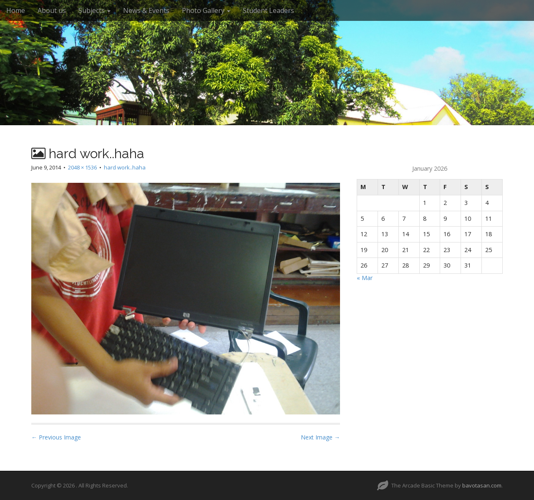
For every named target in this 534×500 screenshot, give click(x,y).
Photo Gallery (206, 10)
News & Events (146, 10)
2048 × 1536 (82, 167)
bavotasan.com (481, 485)
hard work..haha (125, 167)
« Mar (365, 278)
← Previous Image (56, 437)
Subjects (94, 10)
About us (52, 10)
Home (15, 10)
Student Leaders (268, 10)
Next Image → (320, 437)
